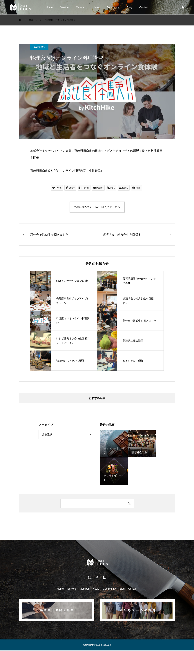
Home (49, 7)
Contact (143, 7)
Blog (129, 7)
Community (112, 7)
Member (80, 7)
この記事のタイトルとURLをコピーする (97, 207)
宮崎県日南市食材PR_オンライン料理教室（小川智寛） (67, 170)
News (96, 7)
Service (64, 7)
